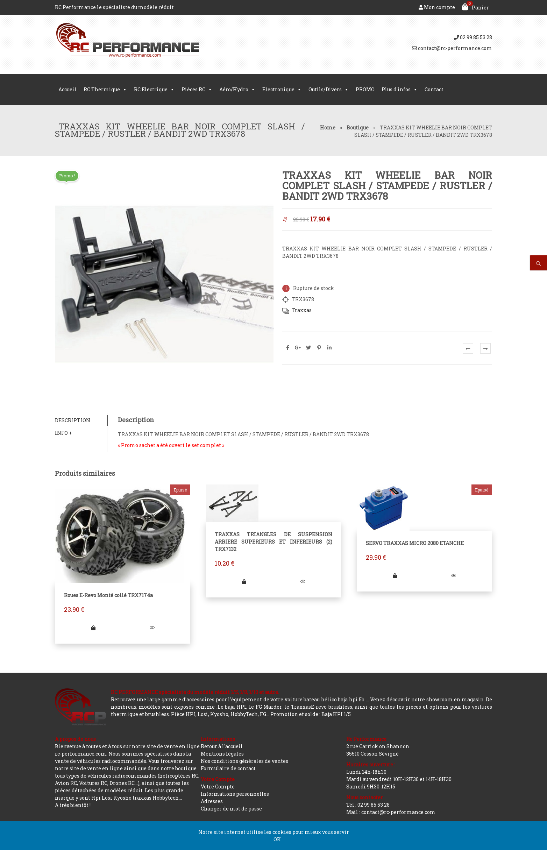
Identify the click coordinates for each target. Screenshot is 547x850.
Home (327, 127)
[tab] (81, 420)
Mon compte (437, 7)
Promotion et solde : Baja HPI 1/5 (310, 714)
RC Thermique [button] (105, 89)
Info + (63, 433)
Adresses (212, 801)
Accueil (67, 89)
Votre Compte (218, 786)
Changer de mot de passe (231, 808)
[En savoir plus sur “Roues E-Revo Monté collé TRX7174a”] (93, 628)
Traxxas (302, 310)
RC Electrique (154, 89)
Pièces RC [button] (197, 89)
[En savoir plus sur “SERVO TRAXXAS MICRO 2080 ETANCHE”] (395, 575)
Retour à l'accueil (222, 746)
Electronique (281, 89)
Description (72, 420)
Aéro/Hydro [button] (237, 89)
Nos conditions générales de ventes (244, 761)
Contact (434, 89)
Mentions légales (222, 753)
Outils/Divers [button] (328, 89)
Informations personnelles (235, 794)
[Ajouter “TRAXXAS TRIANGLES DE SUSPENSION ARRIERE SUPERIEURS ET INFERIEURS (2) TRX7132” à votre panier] (244, 581)
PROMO (365, 89)
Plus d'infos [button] (400, 89)
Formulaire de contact (228, 768)
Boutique (358, 127)
